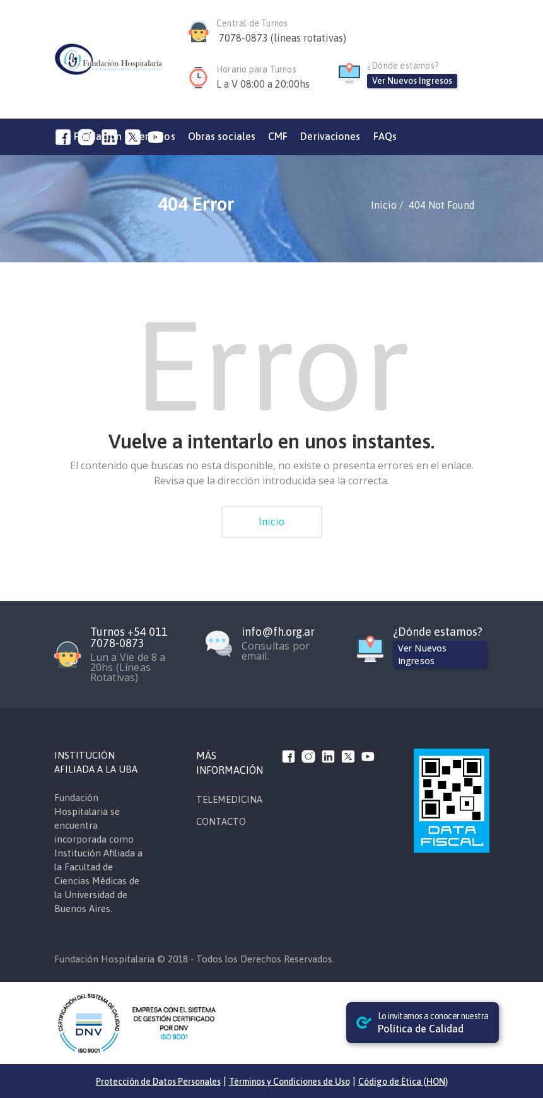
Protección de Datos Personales (158, 1082)
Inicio (271, 521)
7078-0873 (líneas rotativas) (282, 38)
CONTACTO (221, 821)
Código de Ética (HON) (403, 1082)
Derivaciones (330, 136)
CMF (278, 136)
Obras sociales (221, 136)
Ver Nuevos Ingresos (412, 81)
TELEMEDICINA (229, 799)
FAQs (385, 136)
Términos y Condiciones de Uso (289, 1082)
